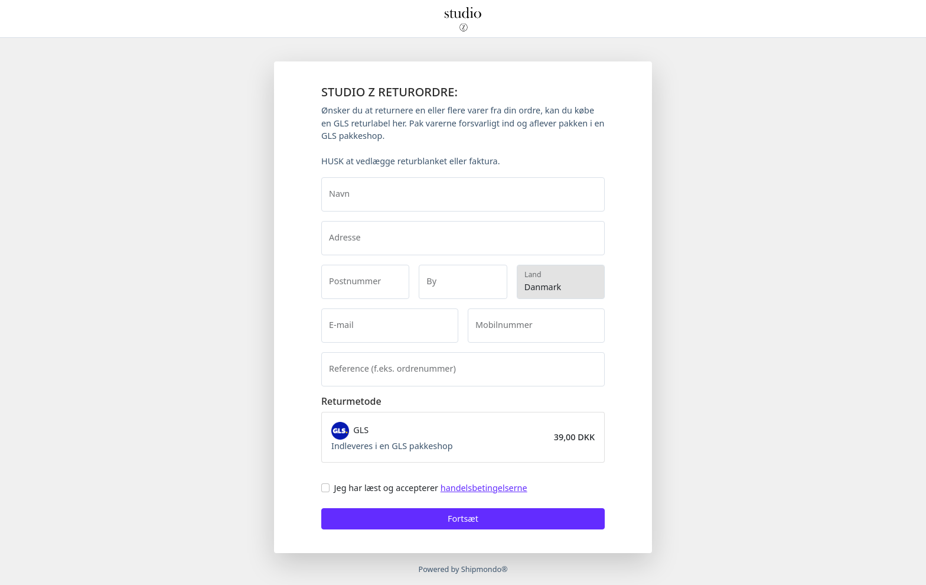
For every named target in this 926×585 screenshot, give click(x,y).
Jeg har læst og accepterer (430, 487)
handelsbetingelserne (484, 487)
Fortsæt (463, 518)
